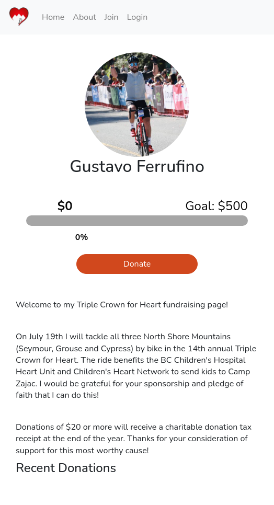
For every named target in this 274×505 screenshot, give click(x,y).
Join (112, 17)
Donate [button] (137, 264)
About (84, 17)
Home (53, 17)
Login (137, 17)
